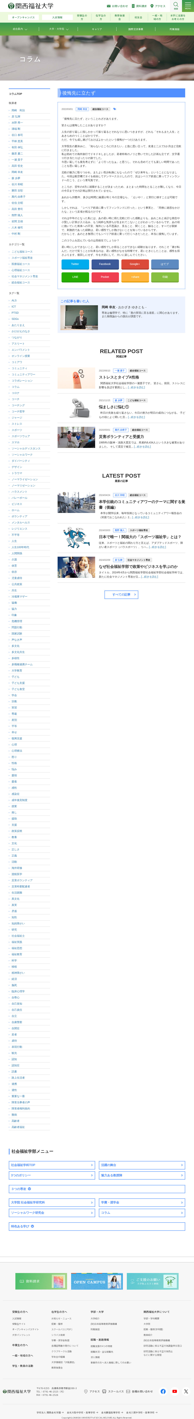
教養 (14, 837)
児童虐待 (17, 577)
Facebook (105, 263)
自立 (14, 1015)
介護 (14, 559)
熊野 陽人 (119, 530)
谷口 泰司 (17, 134)
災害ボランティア (22, 880)
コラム (16, 386)
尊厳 (14, 713)
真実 (14, 904)
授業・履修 (57, 1323)
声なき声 (17, 639)
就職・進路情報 (100, 1339)
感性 (14, 787)
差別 (14, 719)
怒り (14, 756)
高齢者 (16, 1120)
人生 (14, 540)
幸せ (14, 732)
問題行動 (17, 627)
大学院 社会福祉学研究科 (28, 1202)
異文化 (16, 898)
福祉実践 (17, 941)
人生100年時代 (20, 547)
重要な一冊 (18, 1096)
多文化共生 (18, 652)
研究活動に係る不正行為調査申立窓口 (163, 1345)
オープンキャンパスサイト (25, 1329)
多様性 (16, 658)
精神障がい (18, 972)
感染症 (16, 793)
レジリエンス (19, 528)
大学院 (147, 1323)
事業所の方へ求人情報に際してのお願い (111, 1362)
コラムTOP (15, 93)
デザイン (17, 466)
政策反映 (17, 830)
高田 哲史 (17, 165)
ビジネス (17, 503)
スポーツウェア (21, 436)
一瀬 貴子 (119, 370)
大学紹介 (95, 1318)
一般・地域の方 (157, 17)
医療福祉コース (21, 263)
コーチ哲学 (18, 411)
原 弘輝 (118, 560)
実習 (14, 707)
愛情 (14, 775)
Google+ (135, 263)
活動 (14, 861)
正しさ (16, 849)
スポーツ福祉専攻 (139, 530)
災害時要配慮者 (21, 886)
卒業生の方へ (20, 1345)
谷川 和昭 (119, 495)
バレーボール (19, 497)
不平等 (16, 534)
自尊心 (16, 997)
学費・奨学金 (110, 1202)
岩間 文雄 (17, 221)
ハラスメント (19, 491)
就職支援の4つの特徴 (101, 1346)
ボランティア (19, 516)
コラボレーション (22, 380)
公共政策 (17, 584)
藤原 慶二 (17, 153)
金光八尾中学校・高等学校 (140, 1412)
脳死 (14, 985)
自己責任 (17, 1009)
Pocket (105, 276)
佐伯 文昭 (17, 202)
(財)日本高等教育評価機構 (104, 1323)
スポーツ (17, 429)
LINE (75, 276)
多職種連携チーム (22, 664)
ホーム (16, 510)
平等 (14, 726)
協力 (14, 608)
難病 (14, 1114)
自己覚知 (17, 1003)
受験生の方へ (20, 1312)
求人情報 (95, 1357)
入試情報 (57, 17)
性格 (14, 763)
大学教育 (17, 670)
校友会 (138, 17)
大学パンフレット (21, 1334)
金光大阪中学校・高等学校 (81, 1412)
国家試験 (17, 633)
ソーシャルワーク (22, 454)
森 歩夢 (118, 400)
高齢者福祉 (18, 1127)
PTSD (15, 312)
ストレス (17, 423)
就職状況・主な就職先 (102, 1351)
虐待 (14, 1040)
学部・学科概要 (151, 1318)
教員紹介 (148, 1334)
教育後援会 (120, 17)
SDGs (15, 318)
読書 (14, 1071)
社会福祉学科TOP (23, 1165)
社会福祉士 (18, 935)
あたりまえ (18, 325)
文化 (14, 843)
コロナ (16, 392)
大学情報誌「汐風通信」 (63, 1362)
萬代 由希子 (121, 430)
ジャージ (17, 417)
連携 (14, 1083)
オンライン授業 (21, 355)
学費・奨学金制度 (60, 1340)
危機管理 (17, 621)
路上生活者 (18, 1077)
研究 (14, 929)
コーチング (18, 405)
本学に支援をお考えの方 (178, 17)
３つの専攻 (18, 1189)
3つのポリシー (21, 1175)
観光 (14, 1052)
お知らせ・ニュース (61, 1318)
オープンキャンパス (23, 17)
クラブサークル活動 (61, 1351)
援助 (14, 818)
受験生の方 (82, 17)
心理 (14, 744)
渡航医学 (17, 874)
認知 (14, 1059)
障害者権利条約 (21, 1108)
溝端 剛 (16, 128)
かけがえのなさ (21, 331)
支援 (14, 824)
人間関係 (17, 553)
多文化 (16, 645)
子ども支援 (18, 682)
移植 (14, 966)
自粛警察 (17, 1022)
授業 (14, 806)
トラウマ (17, 473)
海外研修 (17, 867)
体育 (14, 565)
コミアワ (17, 362)
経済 (14, 978)
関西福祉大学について (157, 1312)
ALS (14, 300)
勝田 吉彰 (17, 190)
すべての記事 (121, 594)
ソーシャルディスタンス (26, 448)
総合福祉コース (100, 109)
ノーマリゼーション (23, 485)
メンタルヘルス (21, 522)
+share (135, 276)
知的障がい (18, 923)
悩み (14, 769)
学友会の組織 (58, 1356)
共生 (14, 590)
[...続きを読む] (136, 387)
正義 (14, 855)
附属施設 (95, 1329)
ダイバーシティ (21, 460)
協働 (14, 602)
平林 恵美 (17, 141)
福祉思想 (17, 948)
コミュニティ (19, 368)
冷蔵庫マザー (19, 596)
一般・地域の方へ (22, 1355)
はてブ (165, 263)
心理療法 (17, 750)
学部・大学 (97, 1312)
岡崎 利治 (18, 110)
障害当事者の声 (21, 1102)
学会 (14, 695)
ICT (14, 306)
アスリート (18, 343)
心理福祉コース (21, 270)
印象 (14, 615)
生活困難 (17, 892)
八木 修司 (17, 227)
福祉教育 (17, 954)
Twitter (75, 263)
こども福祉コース (137, 400)
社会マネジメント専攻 (139, 560)
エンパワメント (21, 349)
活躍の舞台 (108, 1165)
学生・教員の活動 (22, 1366)
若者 (14, 1034)
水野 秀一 (17, 122)
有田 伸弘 (17, 147)
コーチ (16, 399)
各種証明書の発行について (64, 1345)
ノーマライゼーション (25, 479)
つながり (17, 337)
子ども (16, 676)
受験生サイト (19, 1323)
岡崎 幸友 (82, 109)
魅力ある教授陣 (111, 1175)
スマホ (16, 442)
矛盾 (14, 911)
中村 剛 (16, 233)
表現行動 (17, 1046)
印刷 (165, 276)
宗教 (14, 701)
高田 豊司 (17, 208)
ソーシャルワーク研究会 (27, 1212)
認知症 (16, 1065)
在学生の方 (101, 17)
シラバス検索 (58, 1334)
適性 (14, 1090)
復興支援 (17, 738)
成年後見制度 (19, 800)
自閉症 (16, 1028)
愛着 (14, 781)
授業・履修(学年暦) (153, 1329)
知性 (14, 917)
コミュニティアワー (23, 374)
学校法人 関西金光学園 (49, 1412)
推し (14, 812)
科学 (14, 960)
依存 (14, 571)
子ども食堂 (18, 689)
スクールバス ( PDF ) (61, 1329)
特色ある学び (20, 1226)
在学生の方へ (59, 1312)
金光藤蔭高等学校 (110, 1412)
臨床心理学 (18, 991)
